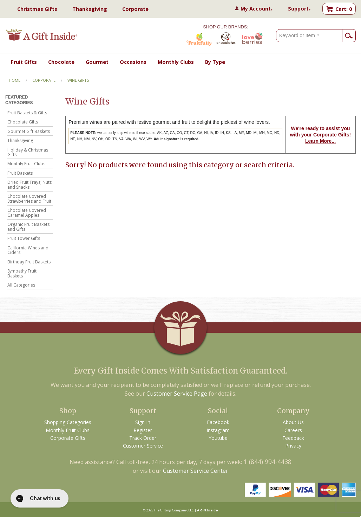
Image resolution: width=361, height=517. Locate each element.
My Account (257, 8)
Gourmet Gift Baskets (28, 131)
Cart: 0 (343, 9)
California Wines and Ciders (27, 251)
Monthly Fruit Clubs (26, 164)
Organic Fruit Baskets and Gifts (28, 227)
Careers (293, 430)
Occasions (133, 62)
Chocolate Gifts (22, 122)
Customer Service (143, 445)
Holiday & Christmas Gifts (27, 153)
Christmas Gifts (37, 9)
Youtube (218, 438)
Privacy (293, 445)
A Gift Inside (207, 510)
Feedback (293, 438)
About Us (293, 422)
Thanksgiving (89, 9)
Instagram (218, 430)
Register (142, 430)
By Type (215, 62)
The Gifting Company (170, 510)
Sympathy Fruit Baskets (22, 274)
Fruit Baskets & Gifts (27, 113)
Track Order (142, 438)
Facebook (218, 422)
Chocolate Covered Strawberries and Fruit (29, 199)
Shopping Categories (67, 422)
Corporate (135, 9)
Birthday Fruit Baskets (29, 262)
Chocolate (61, 62)
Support (299, 8)
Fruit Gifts (24, 62)
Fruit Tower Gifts (23, 238)
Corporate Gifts (67, 438)
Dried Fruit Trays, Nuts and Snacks (29, 185)
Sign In (142, 422)
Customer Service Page (176, 393)
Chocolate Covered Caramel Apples (26, 213)
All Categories (21, 285)
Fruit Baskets (20, 173)
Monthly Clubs (176, 62)
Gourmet (97, 62)
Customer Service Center (195, 471)
